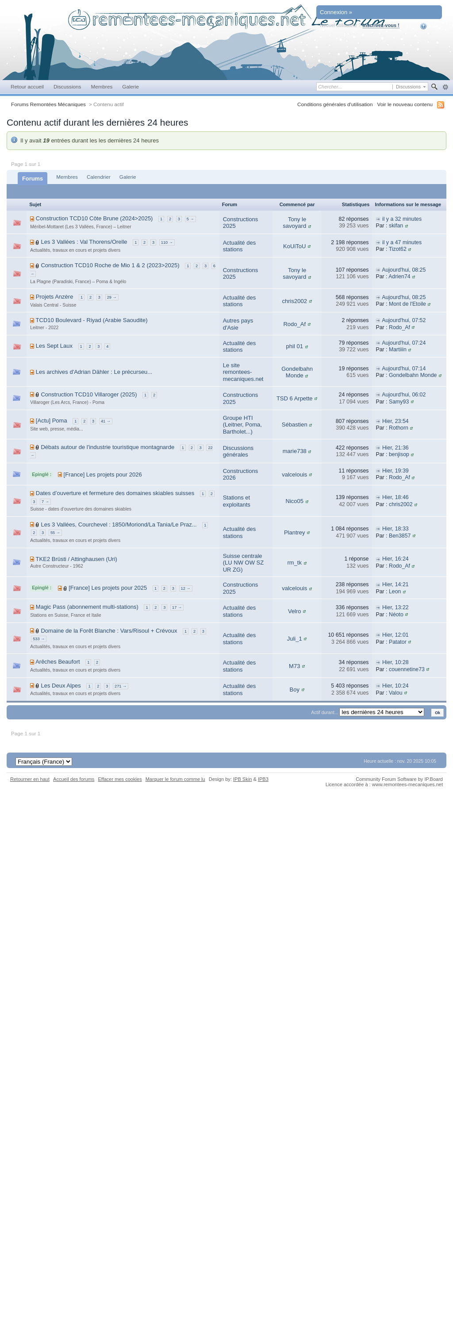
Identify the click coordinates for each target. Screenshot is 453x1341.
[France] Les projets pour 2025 (108, 587)
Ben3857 (400, 536)
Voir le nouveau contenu (405, 104)
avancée (445, 87)
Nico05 (294, 501)
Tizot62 (398, 249)
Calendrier (99, 177)
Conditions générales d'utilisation (335, 104)
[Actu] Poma (51, 420)
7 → (45, 502)
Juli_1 (294, 638)
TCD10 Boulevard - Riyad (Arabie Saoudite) (92, 320)
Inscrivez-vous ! (381, 25)
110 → (167, 242)
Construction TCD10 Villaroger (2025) (89, 394)
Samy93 (399, 402)
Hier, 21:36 (395, 448)
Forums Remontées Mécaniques (48, 104)
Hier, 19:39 (395, 471)
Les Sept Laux (54, 345)
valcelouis (294, 474)
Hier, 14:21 (395, 584)
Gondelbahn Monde (297, 372)
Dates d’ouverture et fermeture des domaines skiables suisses (115, 493)
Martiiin (398, 349)
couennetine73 (407, 669)
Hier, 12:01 (395, 635)
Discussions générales (238, 451)
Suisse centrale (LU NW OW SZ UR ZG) (243, 563)
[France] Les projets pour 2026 (103, 474)
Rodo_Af (294, 324)
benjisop (399, 454)
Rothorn (398, 428)
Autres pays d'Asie (238, 324)
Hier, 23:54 (395, 421)
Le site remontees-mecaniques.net (243, 372)
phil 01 (294, 346)
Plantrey (294, 532)
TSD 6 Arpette (294, 398)
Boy (294, 689)
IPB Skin (242, 779)
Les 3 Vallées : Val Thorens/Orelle (84, 241)
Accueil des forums (73, 779)
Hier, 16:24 (395, 559)
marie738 (295, 451)
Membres (101, 86)
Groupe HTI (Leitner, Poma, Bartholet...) (242, 425)
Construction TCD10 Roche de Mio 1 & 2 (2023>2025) (110, 265)
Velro (294, 611)
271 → (121, 686)
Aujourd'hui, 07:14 (404, 368)
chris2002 (294, 301)
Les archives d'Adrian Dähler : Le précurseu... (94, 372)
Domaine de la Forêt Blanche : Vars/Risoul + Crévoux (109, 630)
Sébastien (294, 424)
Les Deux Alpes (61, 685)
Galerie (130, 86)
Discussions (67, 86)
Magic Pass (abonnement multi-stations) (87, 606)
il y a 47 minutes (402, 242)
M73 (294, 666)
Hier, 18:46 (395, 497)
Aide (429, 26)
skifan (396, 226)
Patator (398, 642)
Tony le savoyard (294, 223)
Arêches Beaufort (57, 661)
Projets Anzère (54, 296)
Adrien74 (399, 276)
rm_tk (294, 562)
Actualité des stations (239, 246)
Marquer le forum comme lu (175, 779)
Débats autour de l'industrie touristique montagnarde (107, 447)
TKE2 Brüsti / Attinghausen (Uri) (76, 559)
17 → (177, 607)
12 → (186, 588)
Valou (396, 693)
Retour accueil (27, 86)
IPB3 (263, 779)
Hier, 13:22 (395, 607)
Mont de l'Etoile (407, 304)
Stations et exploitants (236, 501)
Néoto (396, 614)
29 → (112, 297)
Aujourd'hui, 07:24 (404, 343)
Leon (395, 591)
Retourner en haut (30, 779)
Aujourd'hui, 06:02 (404, 395)
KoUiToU (294, 246)
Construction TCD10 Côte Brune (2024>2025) (94, 218)
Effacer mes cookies (120, 779)
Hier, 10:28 (395, 662)
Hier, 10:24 (395, 686)
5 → (190, 219)
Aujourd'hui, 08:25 (404, 270)
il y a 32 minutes (402, 219)
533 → (39, 639)
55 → (55, 532)
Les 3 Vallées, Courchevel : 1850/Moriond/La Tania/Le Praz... (118, 524)
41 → (106, 421)
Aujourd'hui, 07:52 (404, 320)
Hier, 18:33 (395, 529)
